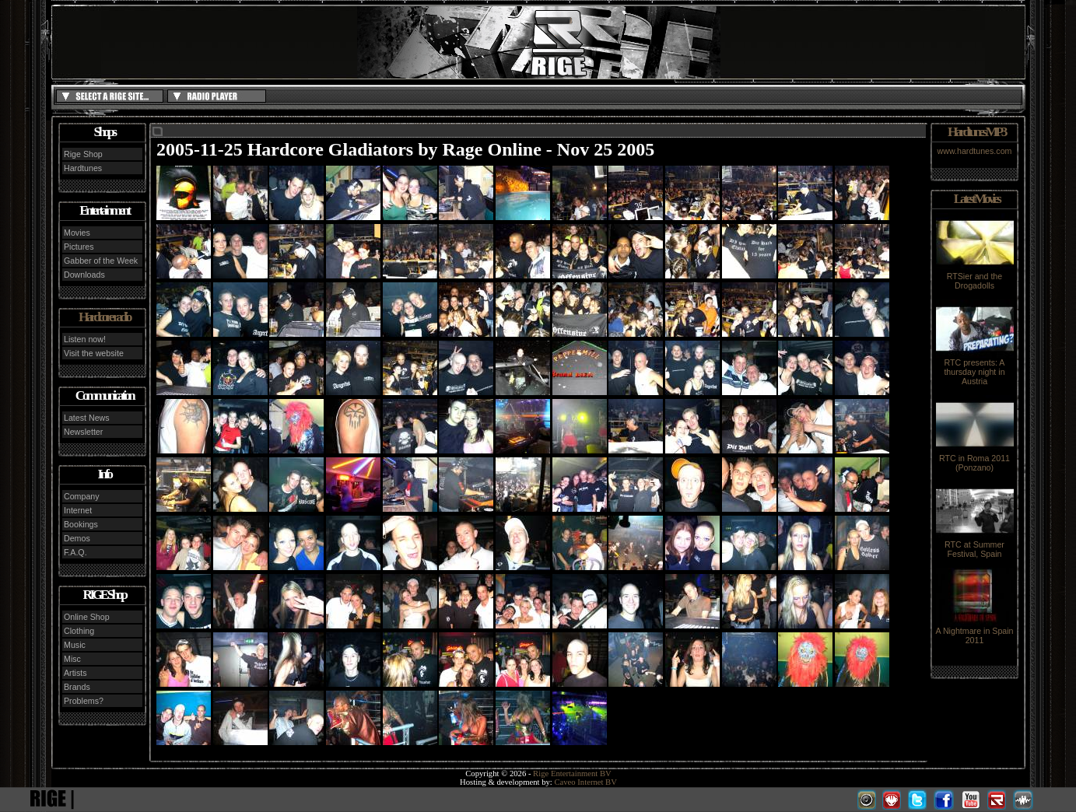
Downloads (84, 274)
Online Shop (87, 616)
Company (82, 496)
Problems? (83, 700)
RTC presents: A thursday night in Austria (975, 368)
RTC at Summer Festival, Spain (975, 545)
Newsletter (83, 431)
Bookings (81, 524)
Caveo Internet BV (585, 782)
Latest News (87, 417)
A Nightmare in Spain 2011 (974, 631)
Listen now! (85, 339)
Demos (77, 538)
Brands (77, 686)
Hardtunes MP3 (976, 131)
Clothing (79, 630)
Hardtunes (83, 168)
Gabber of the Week (101, 260)
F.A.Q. (75, 552)
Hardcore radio (104, 317)
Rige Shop (83, 154)
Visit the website (94, 353)
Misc (72, 658)
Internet (78, 510)
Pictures (79, 246)
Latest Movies (976, 198)
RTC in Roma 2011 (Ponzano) (975, 459)
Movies (77, 232)
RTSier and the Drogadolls (975, 277)
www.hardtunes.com (975, 151)
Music (75, 644)
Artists (75, 672)
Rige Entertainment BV (572, 773)
